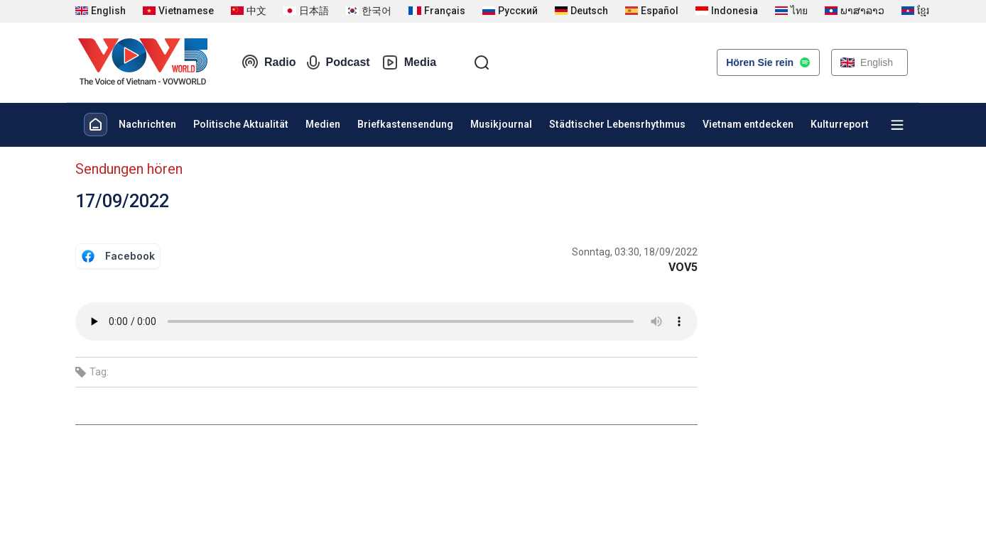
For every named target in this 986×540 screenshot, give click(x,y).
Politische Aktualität (240, 124)
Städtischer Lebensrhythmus (617, 124)
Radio (269, 62)
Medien (322, 124)
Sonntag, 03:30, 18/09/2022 (635, 252)
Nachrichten (147, 124)
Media (408, 62)
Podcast (338, 62)
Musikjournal (501, 124)
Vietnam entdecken (748, 124)
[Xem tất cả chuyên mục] (897, 125)
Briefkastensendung (405, 124)
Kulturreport (840, 124)
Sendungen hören (129, 168)
